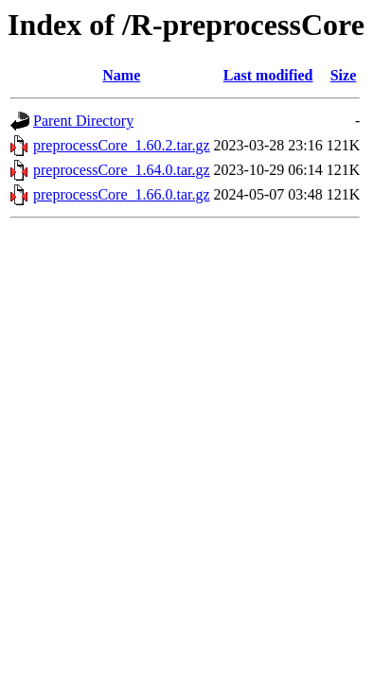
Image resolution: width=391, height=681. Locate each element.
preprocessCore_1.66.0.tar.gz (121, 194)
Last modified (268, 75)
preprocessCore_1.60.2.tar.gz (121, 145)
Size (343, 75)
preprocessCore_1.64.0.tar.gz (121, 170)
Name (121, 75)
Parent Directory (83, 121)
